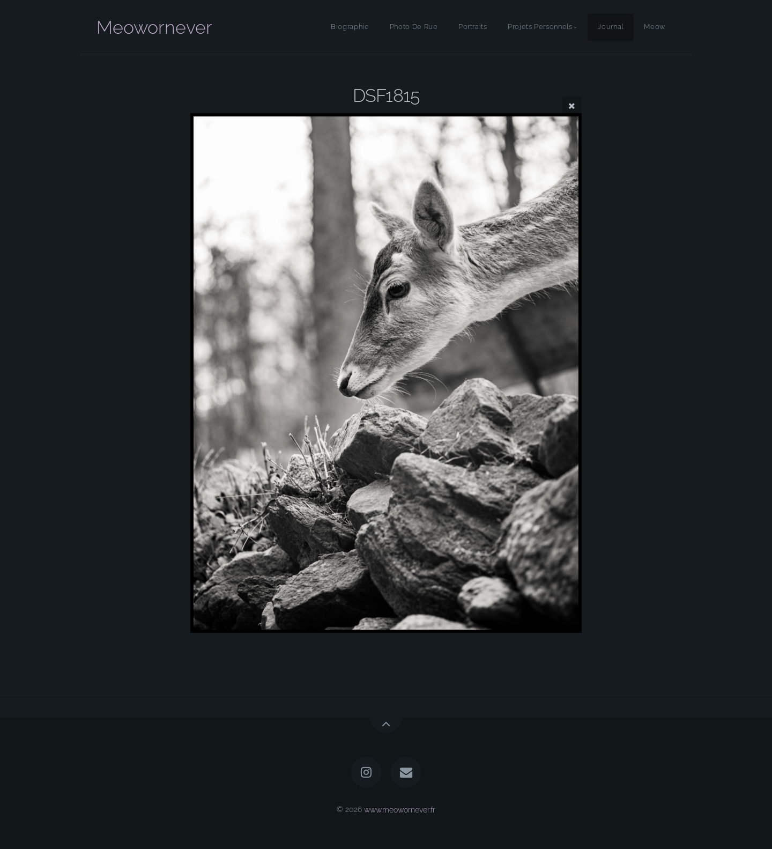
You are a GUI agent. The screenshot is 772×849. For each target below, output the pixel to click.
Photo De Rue (414, 27)
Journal (610, 27)
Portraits (472, 27)
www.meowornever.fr (399, 809)
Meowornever (154, 27)
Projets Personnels (540, 27)
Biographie (350, 27)
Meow (654, 27)
